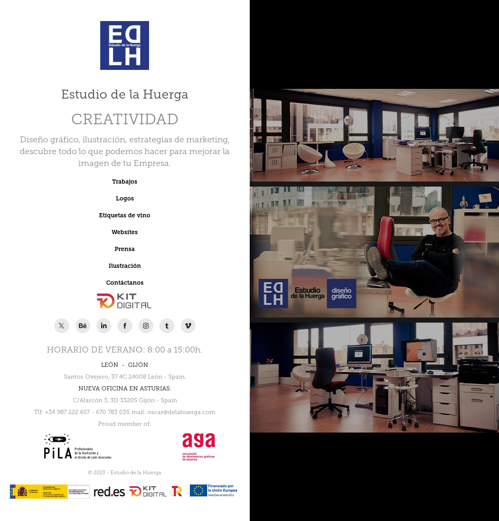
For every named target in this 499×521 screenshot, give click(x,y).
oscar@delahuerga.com (181, 412)
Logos (125, 198)
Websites (125, 232)
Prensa (125, 249)
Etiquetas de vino (124, 215)
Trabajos (124, 181)
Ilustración (125, 265)
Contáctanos (125, 282)
